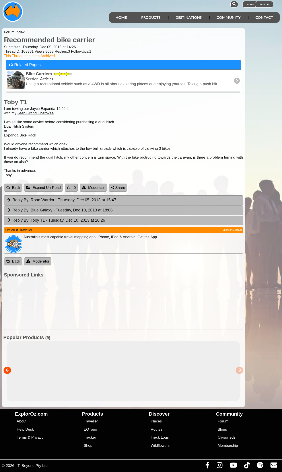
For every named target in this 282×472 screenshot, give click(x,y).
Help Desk (25, 429)
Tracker (90, 437)
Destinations (188, 17)
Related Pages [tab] (25, 64)
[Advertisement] (122, 304)
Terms (22, 437)
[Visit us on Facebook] (207, 466)
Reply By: (21, 200)
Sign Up (264, 4)
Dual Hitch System (19, 126)
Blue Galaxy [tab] (59, 210)
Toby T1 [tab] (55, 220)
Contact (264, 17)
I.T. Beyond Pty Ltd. (32, 465)
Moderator (93, 188)
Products (150, 17)
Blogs (222, 429)
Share (118, 188)
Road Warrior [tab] (61, 200)
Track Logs (160, 437)
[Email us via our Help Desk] (274, 466)
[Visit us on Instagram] (219, 466)
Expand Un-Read (43, 188)
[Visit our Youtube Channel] (233, 466)
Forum (223, 421)
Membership (228, 445)
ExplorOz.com (31, 414)
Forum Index (14, 32)
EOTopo (90, 429)
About (21, 421)
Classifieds (226, 437)
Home (121, 17)
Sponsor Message (232, 229)
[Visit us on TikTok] (246, 466)
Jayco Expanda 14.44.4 (49, 109)
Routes (156, 429)
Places (156, 421)
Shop (88, 445)
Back (13, 188)
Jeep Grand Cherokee (36, 113)
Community (228, 17)
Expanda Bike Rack (20, 135)
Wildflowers (160, 445)
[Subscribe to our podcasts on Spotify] (260, 466)
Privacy (37, 437)
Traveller (91, 421)
